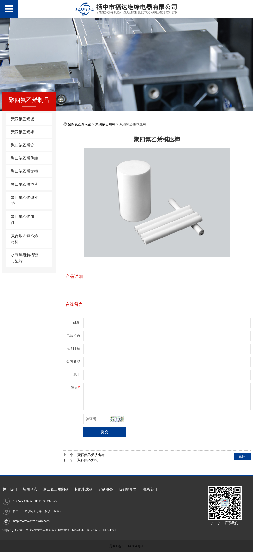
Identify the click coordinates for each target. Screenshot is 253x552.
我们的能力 (128, 489)
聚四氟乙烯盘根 (24, 171)
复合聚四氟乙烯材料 (24, 238)
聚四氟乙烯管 (22, 145)
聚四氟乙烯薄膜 (24, 158)
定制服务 (105, 489)
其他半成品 (83, 489)
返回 (242, 456)
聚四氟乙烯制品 (80, 124)
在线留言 (74, 304)
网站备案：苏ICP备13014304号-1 (94, 530)
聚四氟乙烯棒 (22, 132)
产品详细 (74, 276)
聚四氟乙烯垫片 (24, 184)
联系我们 (150, 489)
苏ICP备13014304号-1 (126, 546)
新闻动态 (30, 489)
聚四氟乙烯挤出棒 (91, 454)
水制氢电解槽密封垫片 (24, 257)
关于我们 (9, 489)
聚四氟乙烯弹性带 (24, 200)
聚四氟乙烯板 (22, 119)
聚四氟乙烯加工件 (24, 219)
